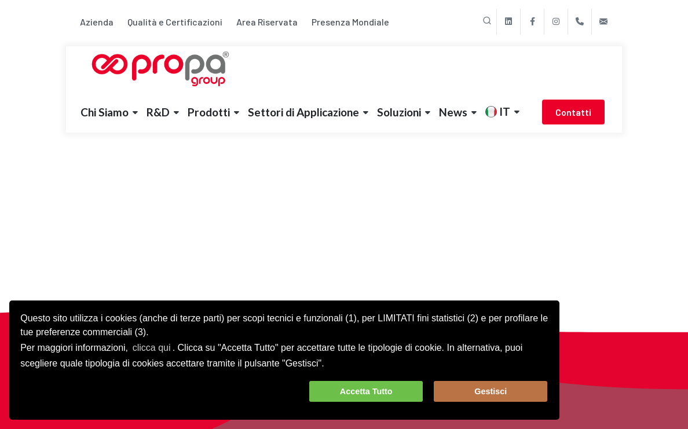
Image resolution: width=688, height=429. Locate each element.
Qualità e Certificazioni (174, 21)
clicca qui (152, 348)
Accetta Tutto (366, 391)
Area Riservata (267, 21)
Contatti (573, 112)
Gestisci (490, 391)
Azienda (97, 21)
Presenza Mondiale (350, 21)
